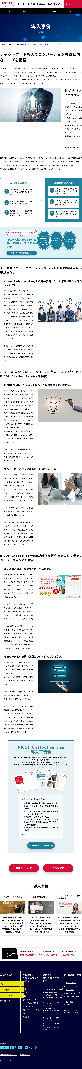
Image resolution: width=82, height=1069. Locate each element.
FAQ (24, 1013)
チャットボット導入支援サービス (40, 45)
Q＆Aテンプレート (30, 999)
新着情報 (26, 1017)
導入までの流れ (28, 1006)
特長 (24, 989)
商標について (25, 1054)
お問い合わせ (5, 1001)
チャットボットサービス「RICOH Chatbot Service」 (15, 45)
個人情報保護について (8, 1054)
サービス (26, 992)
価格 (24, 996)
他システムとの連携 (30, 1003)
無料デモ (4, 983)
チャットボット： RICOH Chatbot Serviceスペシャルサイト (41, 4)
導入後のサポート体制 (31, 1010)
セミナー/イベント (8, 996)
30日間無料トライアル (9, 989)
